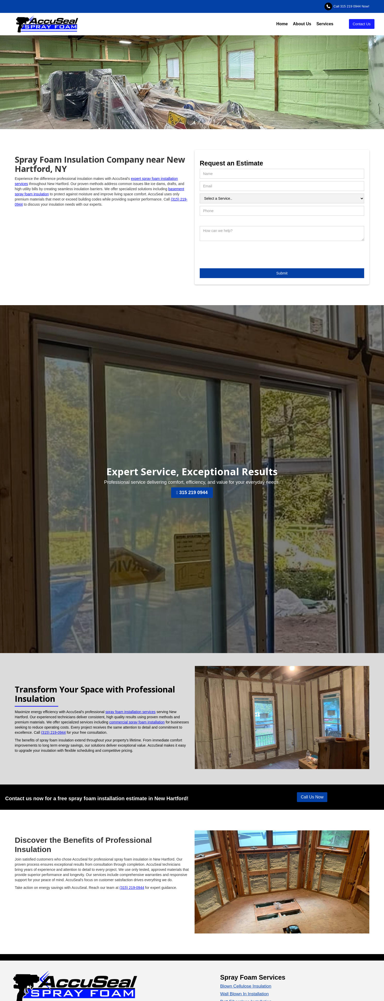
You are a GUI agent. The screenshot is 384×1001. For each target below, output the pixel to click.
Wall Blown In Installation (244, 993)
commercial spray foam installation (137, 722)
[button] (330, 24)
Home (282, 24)
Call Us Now (312, 797)
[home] (47, 24)
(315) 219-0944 (53, 732)
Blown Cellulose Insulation (245, 986)
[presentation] (239, 256)
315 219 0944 (191, 492)
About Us (302, 24)
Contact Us (362, 24)
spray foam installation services (130, 712)
